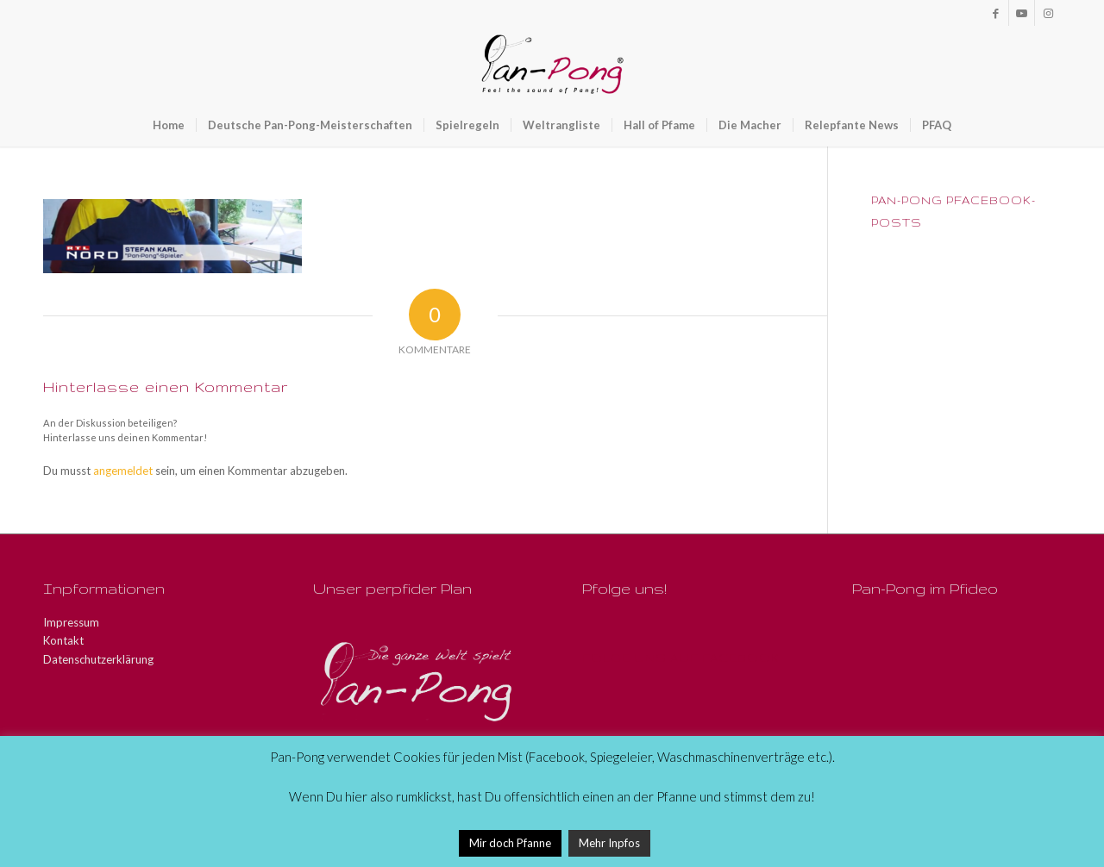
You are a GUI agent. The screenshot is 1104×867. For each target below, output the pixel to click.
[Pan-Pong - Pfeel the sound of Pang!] (552, 64)
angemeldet (123, 470)
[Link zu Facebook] (995, 13)
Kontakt (63, 640)
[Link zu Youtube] (1021, 13)
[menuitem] (168, 125)
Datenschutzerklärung (98, 659)
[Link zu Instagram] (1048, 13)
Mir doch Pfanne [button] (510, 843)
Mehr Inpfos (609, 843)
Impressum (71, 622)
